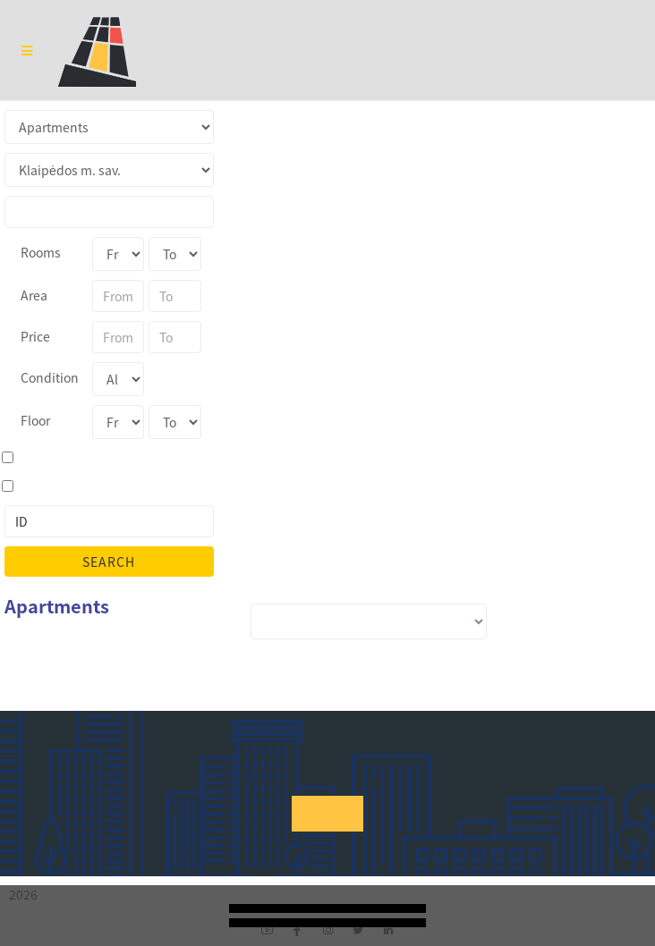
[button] (327, 814)
